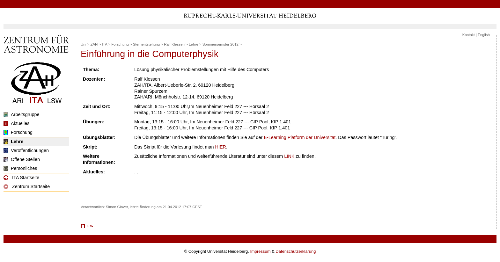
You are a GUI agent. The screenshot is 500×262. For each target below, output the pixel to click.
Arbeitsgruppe (22, 114)
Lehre (13, 141)
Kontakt (468, 35)
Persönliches (20, 168)
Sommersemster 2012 (220, 44)
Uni (83, 44)
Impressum (260, 251)
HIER (220, 146)
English (484, 35)
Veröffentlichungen (26, 150)
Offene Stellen (22, 159)
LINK (289, 156)
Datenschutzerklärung (296, 251)
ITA (104, 44)
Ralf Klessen (174, 44)
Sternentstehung (146, 44)
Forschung (18, 132)
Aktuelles (16, 123)
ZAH (94, 44)
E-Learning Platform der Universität (299, 137)
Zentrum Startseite (27, 186)
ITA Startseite (21, 177)
